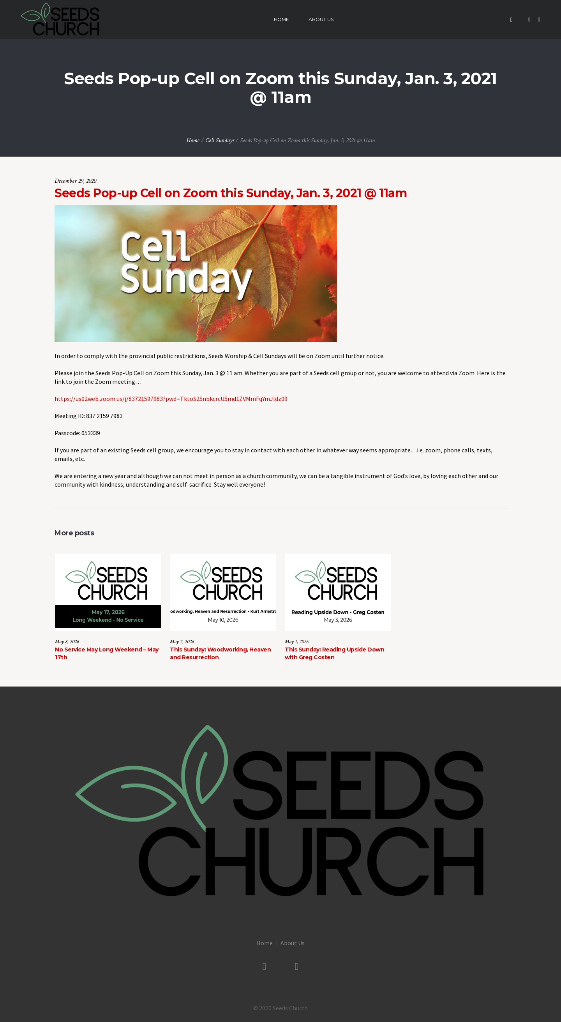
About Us (292, 943)
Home (193, 140)
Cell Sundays (219, 140)
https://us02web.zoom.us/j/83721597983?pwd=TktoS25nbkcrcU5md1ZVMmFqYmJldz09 (171, 398)
